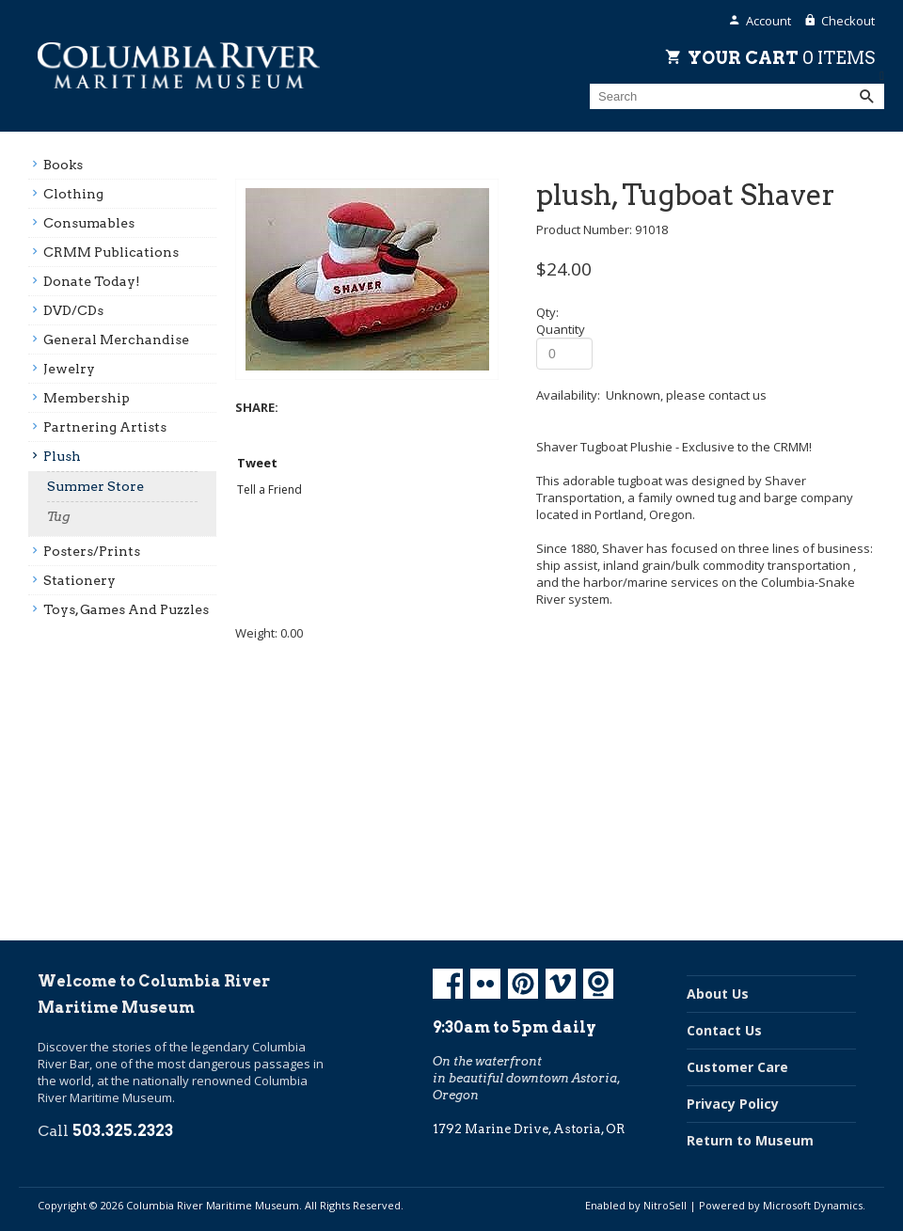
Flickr (485, 984)
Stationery (79, 580)
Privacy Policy (733, 1104)
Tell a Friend (269, 489)
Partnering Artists (104, 426)
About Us (718, 993)
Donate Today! (91, 281)
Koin (598, 984)
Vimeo (561, 984)
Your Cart (781, 57)
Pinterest (523, 984)
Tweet (257, 462)
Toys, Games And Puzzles (126, 609)
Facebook (448, 984)
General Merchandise (116, 339)
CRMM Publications (111, 252)
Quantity (560, 329)
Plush (62, 456)
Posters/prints (91, 551)
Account (768, 20)
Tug (59, 516)
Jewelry (69, 368)
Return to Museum (750, 1140)
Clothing (73, 193)
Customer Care (737, 1067)
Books (63, 164)
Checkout (848, 20)
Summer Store (95, 486)
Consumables (89, 222)
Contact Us (724, 1030)
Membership (86, 397)
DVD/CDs (73, 310)
